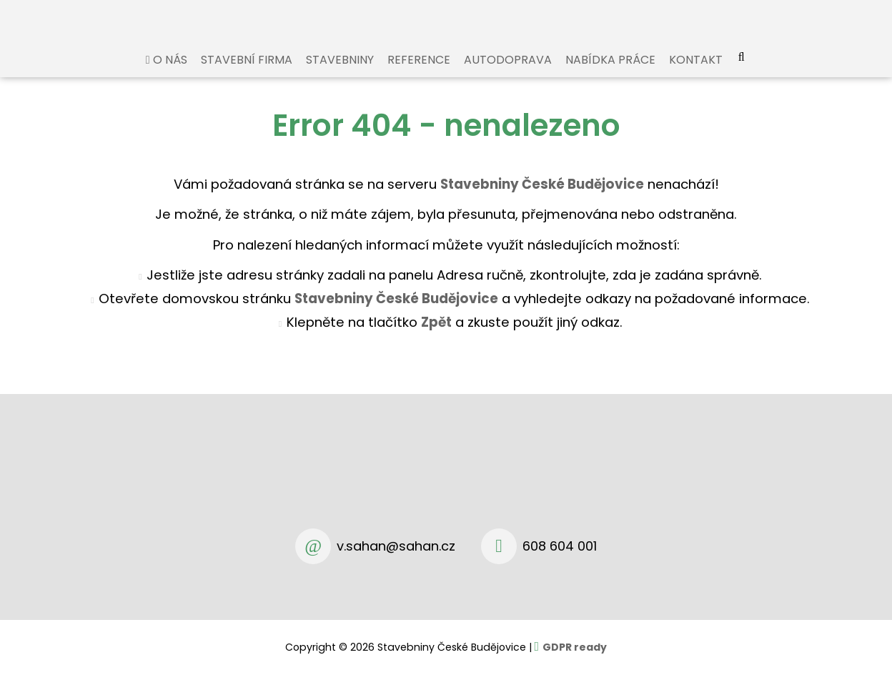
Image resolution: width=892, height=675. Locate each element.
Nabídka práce (610, 74)
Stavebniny (340, 74)
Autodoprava (508, 74)
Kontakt (696, 74)
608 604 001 (559, 546)
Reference (418, 74)
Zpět (436, 336)
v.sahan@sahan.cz (396, 546)
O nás (170, 74)
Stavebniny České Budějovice (396, 313)
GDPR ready (574, 647)
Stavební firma (246, 74)
